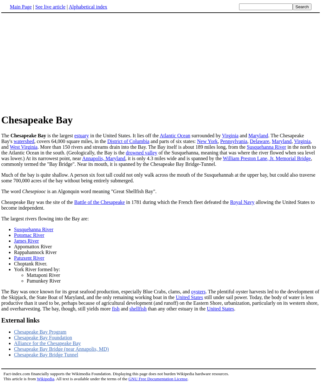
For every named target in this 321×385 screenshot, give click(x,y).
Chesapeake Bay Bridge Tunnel (46, 354)
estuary (81, 135)
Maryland (258, 135)
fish (115, 308)
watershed (24, 141)
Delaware (259, 141)
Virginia (230, 135)
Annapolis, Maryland (103, 158)
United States (189, 297)
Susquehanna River (266, 147)
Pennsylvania (233, 141)
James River (26, 241)
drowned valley (141, 152)
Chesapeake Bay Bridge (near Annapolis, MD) (61, 349)
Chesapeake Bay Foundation (43, 337)
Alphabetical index (88, 7)
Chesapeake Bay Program (40, 332)
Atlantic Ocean (175, 135)
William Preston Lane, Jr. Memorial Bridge (267, 158)
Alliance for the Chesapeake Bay (47, 343)
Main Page (21, 7)
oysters (198, 291)
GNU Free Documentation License (157, 378)
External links (20, 320)
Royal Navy (242, 202)
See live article (50, 7)
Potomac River (29, 235)
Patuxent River (29, 258)
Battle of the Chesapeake (99, 202)
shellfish (137, 308)
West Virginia (23, 147)
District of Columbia (128, 141)
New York (207, 141)
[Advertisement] (54, 63)
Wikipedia (45, 378)
